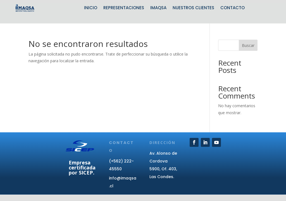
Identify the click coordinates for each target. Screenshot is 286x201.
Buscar (248, 45)
